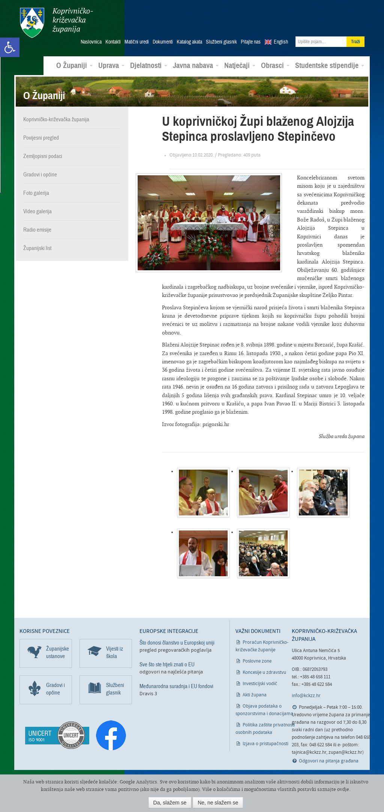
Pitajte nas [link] (251, 41)
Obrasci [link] (275, 65)
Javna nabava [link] (196, 65)
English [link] (281, 41)
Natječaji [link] (239, 65)
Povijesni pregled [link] (41, 137)
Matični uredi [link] (136, 41)
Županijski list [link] (37, 248)
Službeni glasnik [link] (221, 41)
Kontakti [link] (113, 41)
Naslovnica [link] (91, 41)
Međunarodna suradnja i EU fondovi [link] (176, 686)
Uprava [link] (111, 65)
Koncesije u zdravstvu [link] (264, 672)
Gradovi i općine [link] (40, 174)
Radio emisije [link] (37, 229)
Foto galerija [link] (36, 192)
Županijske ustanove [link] (57, 652)
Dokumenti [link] (163, 41)
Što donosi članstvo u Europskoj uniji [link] (177, 642)
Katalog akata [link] (189, 41)
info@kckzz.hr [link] (306, 695)
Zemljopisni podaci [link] (42, 156)
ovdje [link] (343, 789)
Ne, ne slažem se (218, 803)
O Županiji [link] (74, 65)
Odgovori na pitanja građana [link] (328, 760)
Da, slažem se (170, 803)
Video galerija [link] (37, 211)
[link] (10, 47)
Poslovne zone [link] (257, 660)
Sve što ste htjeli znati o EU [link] (167, 664)
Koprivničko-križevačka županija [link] (56, 23)
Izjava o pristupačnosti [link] (265, 743)
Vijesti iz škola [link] (114, 652)
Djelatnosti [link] (148, 65)
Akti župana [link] (255, 694)
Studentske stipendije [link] (329, 65)
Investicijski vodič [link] (260, 683)
